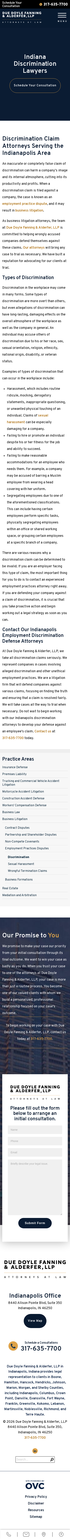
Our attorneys (34, 248)
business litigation (29, 211)
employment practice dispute (24, 204)
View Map (35, 1321)
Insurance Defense (15, 767)
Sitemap (36, 1517)
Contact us (43, 731)
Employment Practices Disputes (27, 848)
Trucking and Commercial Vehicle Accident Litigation (30, 783)
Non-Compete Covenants (22, 842)
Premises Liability (14, 774)
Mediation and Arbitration (19, 895)
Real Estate (10, 888)
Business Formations (19, 880)
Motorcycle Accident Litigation (23, 792)
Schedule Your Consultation (35, 85)
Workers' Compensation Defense (24, 805)
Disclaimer (36, 1503)
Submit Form (35, 1223)
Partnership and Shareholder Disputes (31, 835)
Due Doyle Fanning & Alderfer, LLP (32, 228)
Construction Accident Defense (23, 799)
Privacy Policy (36, 1497)
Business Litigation (14, 819)
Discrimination (18, 857)
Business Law (11, 812)
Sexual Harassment (21, 864)
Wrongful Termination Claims (27, 871)
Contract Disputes (17, 828)
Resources (36, 1510)
